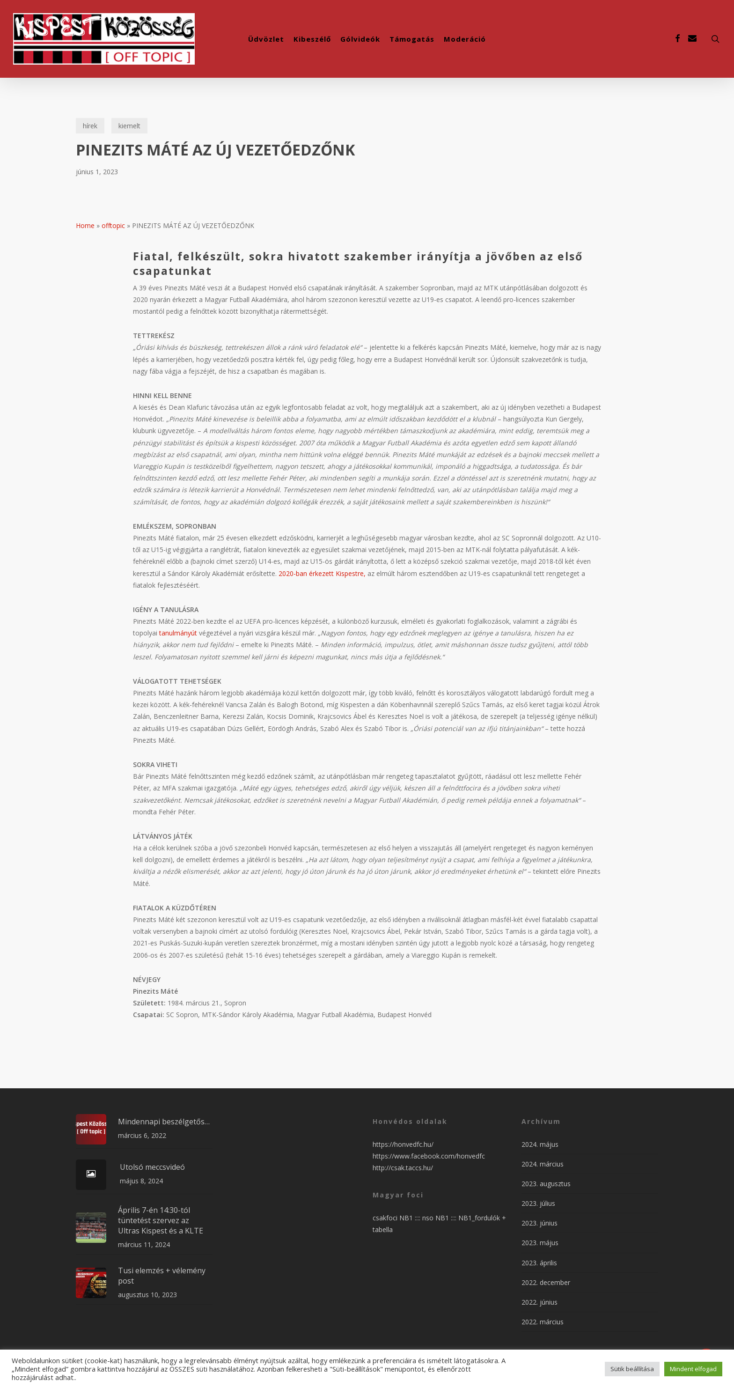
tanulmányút (178, 632)
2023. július (538, 1203)
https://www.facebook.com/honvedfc (429, 1156)
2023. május (539, 1242)
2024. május (539, 1144)
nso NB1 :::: (440, 1217)
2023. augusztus (546, 1183)
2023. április (539, 1262)
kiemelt (129, 125)
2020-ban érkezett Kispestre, (322, 573)
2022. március (542, 1321)
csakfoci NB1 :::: (397, 1217)
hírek (90, 125)
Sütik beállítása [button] (632, 1369)
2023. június (539, 1222)
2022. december (545, 1282)
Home (85, 225)
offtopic (113, 225)
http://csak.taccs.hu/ (403, 1167)
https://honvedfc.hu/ (403, 1144)
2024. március (542, 1163)
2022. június (539, 1302)
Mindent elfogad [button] (693, 1369)
